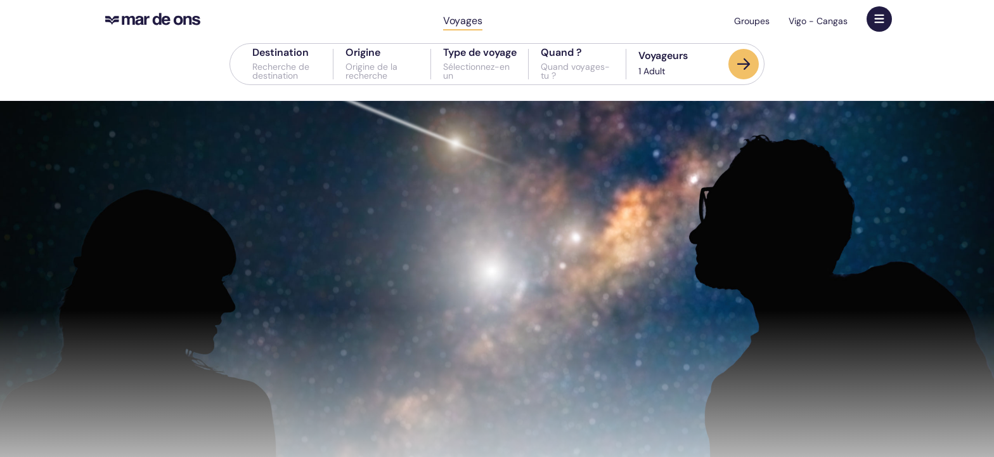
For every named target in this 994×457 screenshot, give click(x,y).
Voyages (462, 20)
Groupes (752, 21)
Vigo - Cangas (818, 21)
